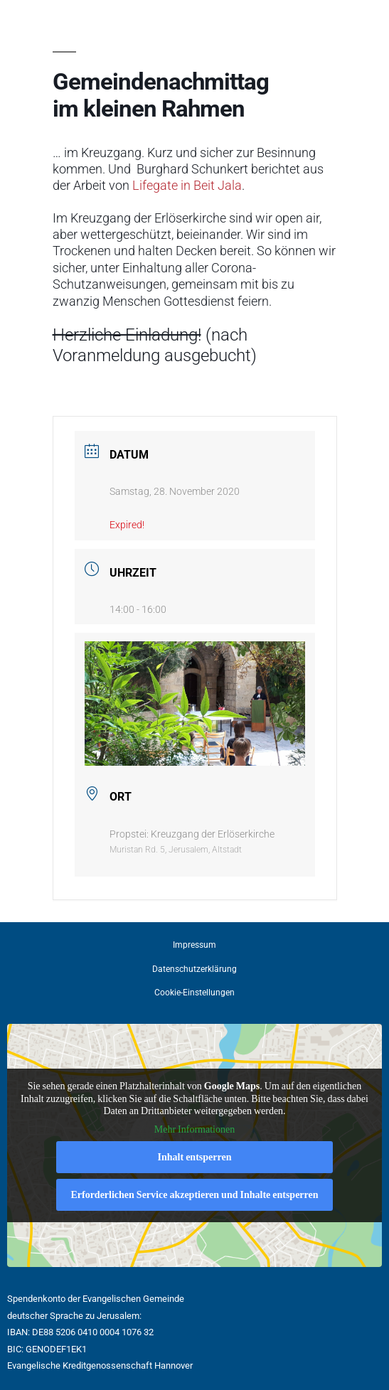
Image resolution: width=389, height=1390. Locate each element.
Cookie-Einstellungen (194, 993)
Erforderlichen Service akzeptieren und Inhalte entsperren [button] (194, 1195)
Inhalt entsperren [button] (195, 1157)
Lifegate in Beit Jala (187, 185)
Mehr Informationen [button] (194, 1129)
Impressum (194, 945)
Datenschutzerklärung (194, 969)
